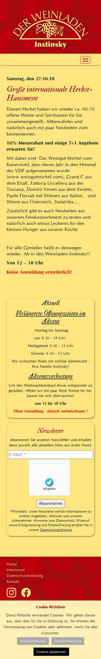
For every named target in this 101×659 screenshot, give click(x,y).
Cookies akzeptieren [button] (51, 652)
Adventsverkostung (50, 376)
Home (12, 564)
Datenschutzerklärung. (56, 530)
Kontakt (13, 581)
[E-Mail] (50, 454)
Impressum (16, 569)
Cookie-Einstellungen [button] (33, 641)
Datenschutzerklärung (25, 575)
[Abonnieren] (50, 503)
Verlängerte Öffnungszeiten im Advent (51, 317)
